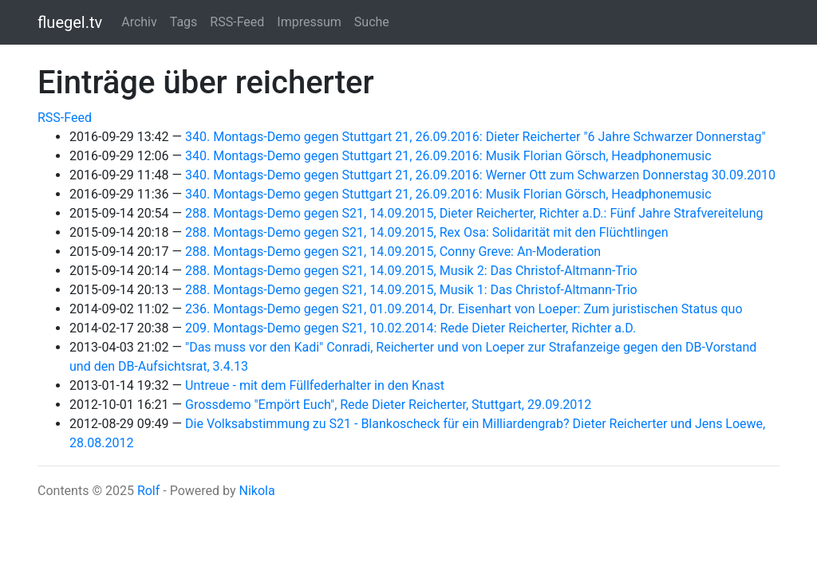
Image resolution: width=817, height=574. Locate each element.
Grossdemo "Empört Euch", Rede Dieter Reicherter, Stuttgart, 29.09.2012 (388, 404)
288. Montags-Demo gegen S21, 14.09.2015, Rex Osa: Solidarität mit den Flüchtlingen (427, 232)
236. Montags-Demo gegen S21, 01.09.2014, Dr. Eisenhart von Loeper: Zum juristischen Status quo (464, 308)
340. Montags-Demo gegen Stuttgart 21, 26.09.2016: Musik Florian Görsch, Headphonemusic (448, 155)
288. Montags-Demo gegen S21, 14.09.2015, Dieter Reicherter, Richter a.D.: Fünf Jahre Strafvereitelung (474, 213)
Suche (371, 21)
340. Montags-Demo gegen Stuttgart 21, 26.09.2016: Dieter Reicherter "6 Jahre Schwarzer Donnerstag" (475, 136)
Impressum (309, 21)
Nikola (256, 490)
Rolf (148, 490)
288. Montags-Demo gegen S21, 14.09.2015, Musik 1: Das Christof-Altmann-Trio (411, 289)
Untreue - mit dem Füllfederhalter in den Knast (314, 385)
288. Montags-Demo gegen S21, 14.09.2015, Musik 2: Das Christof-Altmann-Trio (411, 270)
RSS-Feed (237, 21)
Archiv (139, 21)
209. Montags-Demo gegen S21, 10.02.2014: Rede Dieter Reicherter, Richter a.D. (410, 328)
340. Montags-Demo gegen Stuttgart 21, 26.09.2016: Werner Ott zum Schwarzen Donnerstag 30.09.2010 (480, 175)
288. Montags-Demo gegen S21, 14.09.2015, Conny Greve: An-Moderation (393, 251)
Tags (184, 21)
